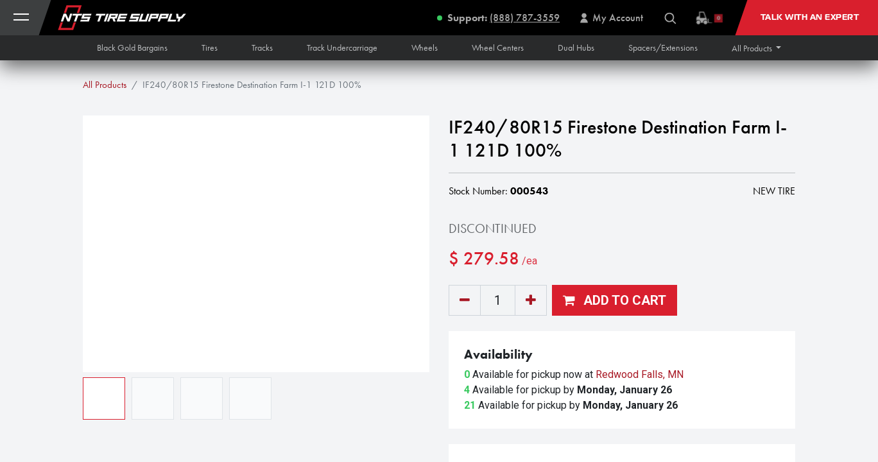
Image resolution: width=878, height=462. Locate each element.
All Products (104, 84)
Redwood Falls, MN (640, 374)
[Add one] (531, 300)
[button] (757, 48)
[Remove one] (465, 300)
